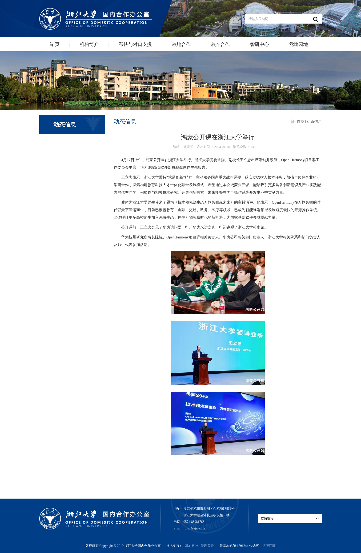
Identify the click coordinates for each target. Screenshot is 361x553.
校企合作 (220, 44)
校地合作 (181, 44)
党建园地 (298, 44)
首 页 (54, 44)
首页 (300, 121)
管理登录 (207, 546)
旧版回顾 (269, 546)
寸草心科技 (190, 546)
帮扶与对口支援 (135, 44)
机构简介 (89, 44)
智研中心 (259, 44)
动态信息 (314, 121)
